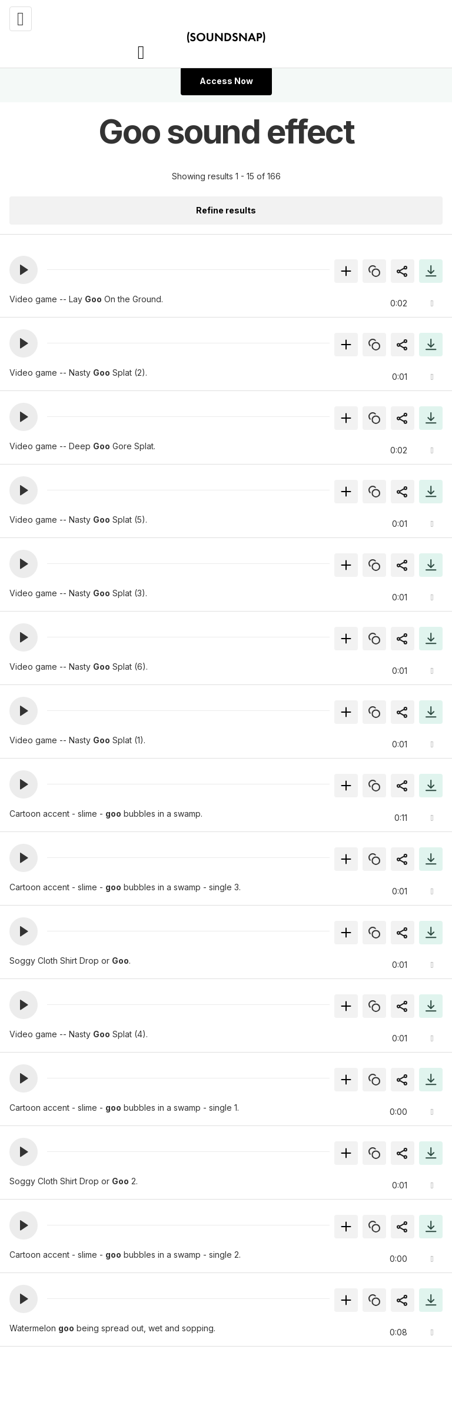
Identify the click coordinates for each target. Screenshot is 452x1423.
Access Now (226, 81)
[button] (23, 270)
